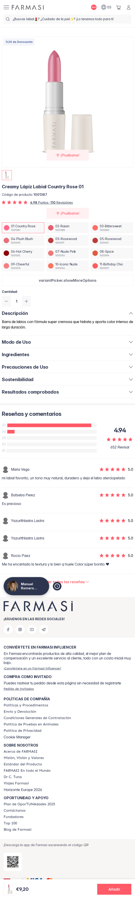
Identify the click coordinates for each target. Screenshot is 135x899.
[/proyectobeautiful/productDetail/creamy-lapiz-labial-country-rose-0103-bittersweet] (112, 227)
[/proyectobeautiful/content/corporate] (27, 770)
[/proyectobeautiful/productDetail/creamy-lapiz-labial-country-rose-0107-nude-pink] (67, 253)
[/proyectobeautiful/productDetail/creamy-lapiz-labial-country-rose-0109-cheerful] (23, 265)
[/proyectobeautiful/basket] (118, 7)
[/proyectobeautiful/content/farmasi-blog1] (17, 829)
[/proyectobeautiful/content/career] (16, 783)
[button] (67, 280)
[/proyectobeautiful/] (28, 7)
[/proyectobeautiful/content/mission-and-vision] (24, 758)
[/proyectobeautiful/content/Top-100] (10, 823)
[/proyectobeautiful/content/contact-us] (14, 810)
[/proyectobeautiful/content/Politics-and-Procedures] (26, 705)
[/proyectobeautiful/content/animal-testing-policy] (31, 724)
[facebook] (8, 629)
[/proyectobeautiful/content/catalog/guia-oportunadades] (29, 804)
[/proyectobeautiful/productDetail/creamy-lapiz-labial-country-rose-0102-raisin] (67, 227)
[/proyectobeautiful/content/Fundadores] (14, 817)
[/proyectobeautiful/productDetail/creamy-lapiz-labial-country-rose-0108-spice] (112, 253)
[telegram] (43, 629)
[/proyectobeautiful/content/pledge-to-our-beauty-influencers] (13, 777)
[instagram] (20, 629)
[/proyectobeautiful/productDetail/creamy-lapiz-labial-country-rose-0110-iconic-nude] (67, 265)
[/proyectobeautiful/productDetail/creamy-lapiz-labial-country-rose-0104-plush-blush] (23, 240)
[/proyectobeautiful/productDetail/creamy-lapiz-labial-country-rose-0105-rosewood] (67, 240)
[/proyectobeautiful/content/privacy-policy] (22, 730)
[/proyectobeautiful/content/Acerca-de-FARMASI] (21, 751)
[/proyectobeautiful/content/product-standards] (23, 764)
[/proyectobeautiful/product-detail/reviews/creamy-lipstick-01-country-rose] (67, 582)
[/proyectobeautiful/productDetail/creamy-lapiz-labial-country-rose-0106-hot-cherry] (23, 253)
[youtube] (31, 629)
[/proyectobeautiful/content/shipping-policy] (20, 711)
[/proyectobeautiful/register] (32, 668)
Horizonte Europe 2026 (23, 789)
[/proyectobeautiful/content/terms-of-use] (37, 718)
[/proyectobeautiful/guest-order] (19, 688)
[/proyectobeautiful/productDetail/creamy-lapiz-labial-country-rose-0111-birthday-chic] (112, 265)
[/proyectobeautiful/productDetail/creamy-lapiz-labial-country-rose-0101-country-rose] (23, 227)
